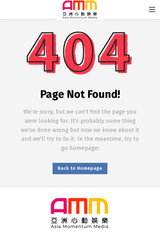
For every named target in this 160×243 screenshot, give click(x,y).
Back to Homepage (80, 168)
